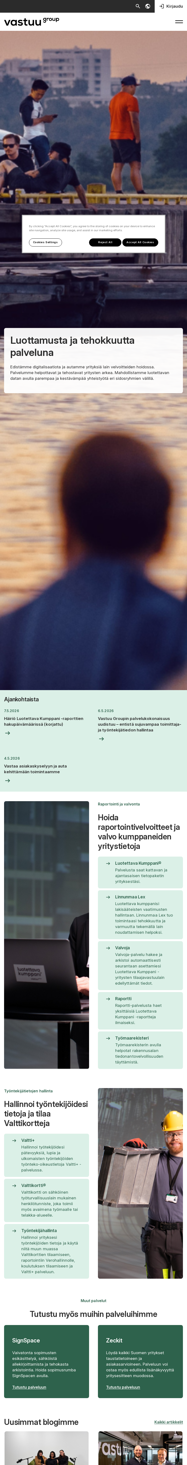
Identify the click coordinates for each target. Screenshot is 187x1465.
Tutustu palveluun (29, 1387)
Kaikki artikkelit (168, 1422)
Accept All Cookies (140, 242)
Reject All (103, 242)
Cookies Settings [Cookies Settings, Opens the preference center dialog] (45, 242)
